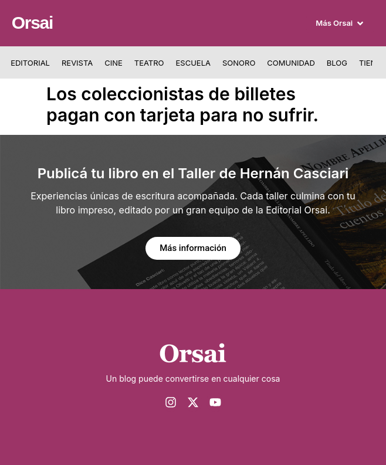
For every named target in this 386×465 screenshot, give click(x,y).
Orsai (32, 22)
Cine (113, 62)
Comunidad (290, 62)
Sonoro (238, 62)
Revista (77, 62)
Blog (337, 62)
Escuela (193, 62)
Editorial (30, 62)
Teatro (149, 62)
